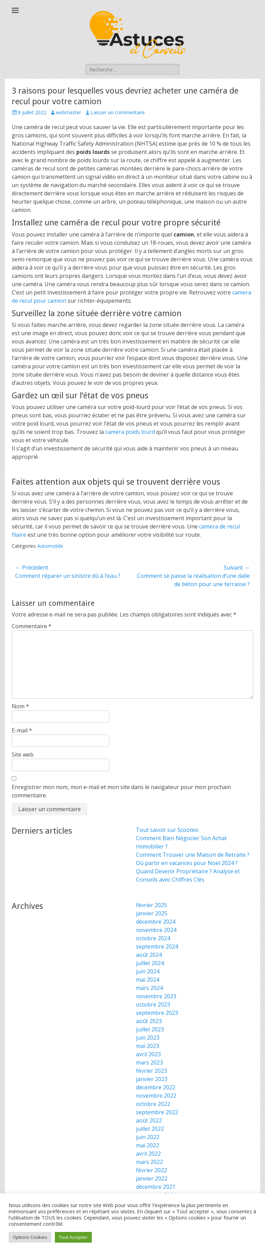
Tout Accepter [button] (73, 1237)
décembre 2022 (155, 1087)
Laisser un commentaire (118, 112)
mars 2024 (149, 988)
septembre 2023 (157, 1013)
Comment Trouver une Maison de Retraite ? (192, 854)
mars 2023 (149, 1062)
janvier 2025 (151, 913)
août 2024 (149, 955)
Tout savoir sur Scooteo (167, 830)
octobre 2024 (153, 938)
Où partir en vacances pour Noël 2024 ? (187, 863)
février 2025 (151, 905)
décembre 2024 (155, 921)
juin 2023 (147, 1037)
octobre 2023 (153, 1004)
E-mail (22, 730)
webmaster (68, 112)
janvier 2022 (151, 1178)
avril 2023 (148, 1054)
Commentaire (31, 626)
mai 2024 (147, 979)
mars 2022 (149, 1162)
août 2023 (149, 1021)
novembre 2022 (156, 1095)
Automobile (50, 546)
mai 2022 (147, 1145)
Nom (20, 706)
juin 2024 (147, 971)
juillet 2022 (150, 1129)
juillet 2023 (150, 1029)
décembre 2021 (155, 1187)
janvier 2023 (151, 1079)
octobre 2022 (153, 1104)
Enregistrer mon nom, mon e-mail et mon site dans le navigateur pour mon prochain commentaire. (121, 791)
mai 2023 (147, 1046)
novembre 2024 (156, 930)
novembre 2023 (156, 996)
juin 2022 (147, 1137)
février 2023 (151, 1071)
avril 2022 (148, 1153)
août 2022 (149, 1120)
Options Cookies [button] (30, 1237)
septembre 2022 (157, 1112)
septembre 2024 (157, 946)
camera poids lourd (130, 432)
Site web (22, 754)
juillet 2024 (150, 963)
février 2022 (151, 1170)
